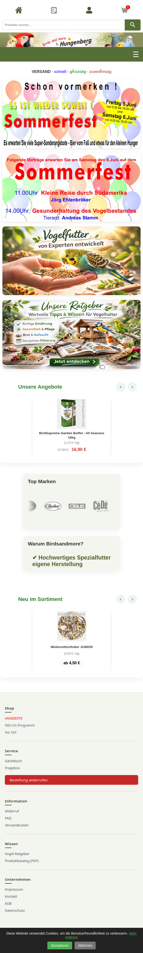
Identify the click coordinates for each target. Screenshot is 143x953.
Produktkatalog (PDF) (22, 860)
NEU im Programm (20, 725)
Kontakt (11, 896)
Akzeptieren (60, 945)
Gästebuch (13, 761)
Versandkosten (17, 825)
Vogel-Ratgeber (17, 853)
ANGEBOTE (14, 718)
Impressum (14, 889)
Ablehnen (85, 945)
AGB (8, 903)
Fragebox (12, 768)
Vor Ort (11, 732)
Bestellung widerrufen (29, 779)
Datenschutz (15, 910)
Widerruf (12, 811)
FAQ (8, 818)
